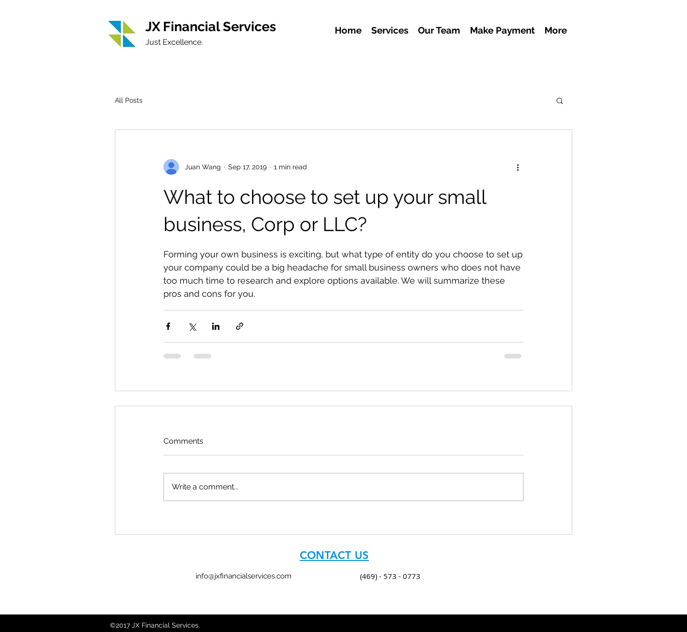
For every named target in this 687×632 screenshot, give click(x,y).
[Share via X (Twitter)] (192, 326)
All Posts (129, 100)
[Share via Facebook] (168, 326)
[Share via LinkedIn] (215, 326)
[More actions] (518, 167)
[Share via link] (239, 326)
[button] (559, 100)
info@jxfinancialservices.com (243, 576)
